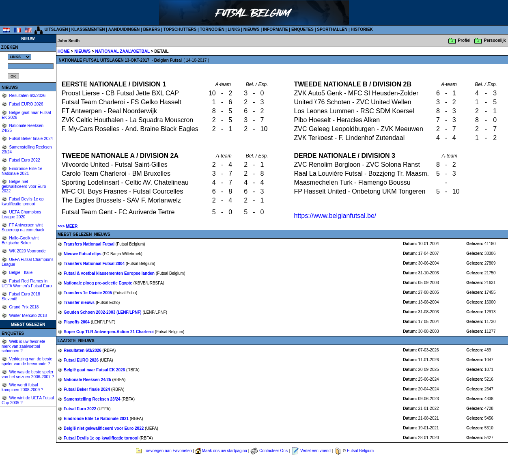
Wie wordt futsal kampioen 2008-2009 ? (22, 387)
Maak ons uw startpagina (224, 450)
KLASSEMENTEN (88, 29)
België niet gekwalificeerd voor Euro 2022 (24, 186)
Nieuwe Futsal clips (83, 254)
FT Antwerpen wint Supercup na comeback (23, 227)
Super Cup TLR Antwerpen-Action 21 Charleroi (109, 332)
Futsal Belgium (360, 450)
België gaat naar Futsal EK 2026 (95, 370)
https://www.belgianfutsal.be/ (335, 215)
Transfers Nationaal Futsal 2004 (95, 263)
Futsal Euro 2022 (24, 160)
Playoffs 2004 (77, 322)
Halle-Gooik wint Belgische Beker (20, 240)
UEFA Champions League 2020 (21, 214)
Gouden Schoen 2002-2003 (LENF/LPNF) (103, 312)
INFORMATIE (275, 29)
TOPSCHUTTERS (180, 29)
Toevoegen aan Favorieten (168, 450)
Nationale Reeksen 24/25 (88, 379)
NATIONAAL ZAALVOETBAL (123, 51)
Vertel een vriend (315, 450)
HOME (64, 51)
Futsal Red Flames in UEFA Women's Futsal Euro (27, 283)
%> (19, 57)
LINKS (234, 29)
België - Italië (20, 272)
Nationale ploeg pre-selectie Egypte (98, 283)
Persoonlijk (495, 40)
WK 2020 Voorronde (27, 251)
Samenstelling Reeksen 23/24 (92, 399)
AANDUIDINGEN (124, 29)
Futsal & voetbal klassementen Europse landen (110, 273)
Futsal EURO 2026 (25, 104)
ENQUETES (302, 29)
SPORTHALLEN (332, 29)
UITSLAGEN (56, 29)
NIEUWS (251, 29)
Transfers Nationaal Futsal (90, 244)
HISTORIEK (362, 29)
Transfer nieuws (80, 302)
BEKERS (151, 29)
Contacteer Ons (273, 450)
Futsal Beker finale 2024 (30, 138)
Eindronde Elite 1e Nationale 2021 (22, 171)
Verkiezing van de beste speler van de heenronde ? (27, 361)
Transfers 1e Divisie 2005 (88, 293)
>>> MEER (67, 226)
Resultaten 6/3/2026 (26, 95)
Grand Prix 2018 (23, 307)
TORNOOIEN (212, 29)
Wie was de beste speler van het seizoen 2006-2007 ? (28, 374)
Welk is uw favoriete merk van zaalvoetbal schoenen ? (23, 346)
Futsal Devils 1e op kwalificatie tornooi (23, 201)
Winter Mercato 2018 (27, 315)
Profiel (464, 40)
